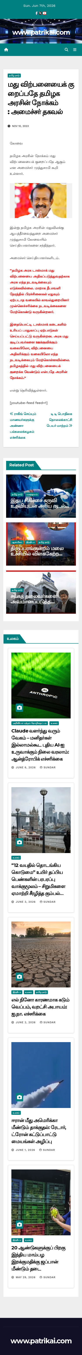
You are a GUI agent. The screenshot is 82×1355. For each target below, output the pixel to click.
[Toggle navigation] (75, 49)
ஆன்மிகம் (17, 542)
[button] (66, 50)
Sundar (48, 767)
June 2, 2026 (26, 1022)
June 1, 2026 (26, 1149)
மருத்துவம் (32, 494)
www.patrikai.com (41, 32)
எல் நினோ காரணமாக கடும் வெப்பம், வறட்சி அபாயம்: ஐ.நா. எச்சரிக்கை (40, 1007)
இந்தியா (30, 542)
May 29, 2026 (26, 1277)
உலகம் (54, 723)
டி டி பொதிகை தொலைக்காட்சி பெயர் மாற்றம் (59, 420)
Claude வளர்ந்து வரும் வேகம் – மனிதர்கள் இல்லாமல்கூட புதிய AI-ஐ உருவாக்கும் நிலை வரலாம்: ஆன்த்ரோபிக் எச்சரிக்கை (40, 745)
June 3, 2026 (26, 901)
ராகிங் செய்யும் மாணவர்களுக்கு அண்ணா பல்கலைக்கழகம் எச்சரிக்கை (23, 426)
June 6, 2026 (26, 767)
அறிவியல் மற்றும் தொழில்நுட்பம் (30, 723)
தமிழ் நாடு (14, 75)
